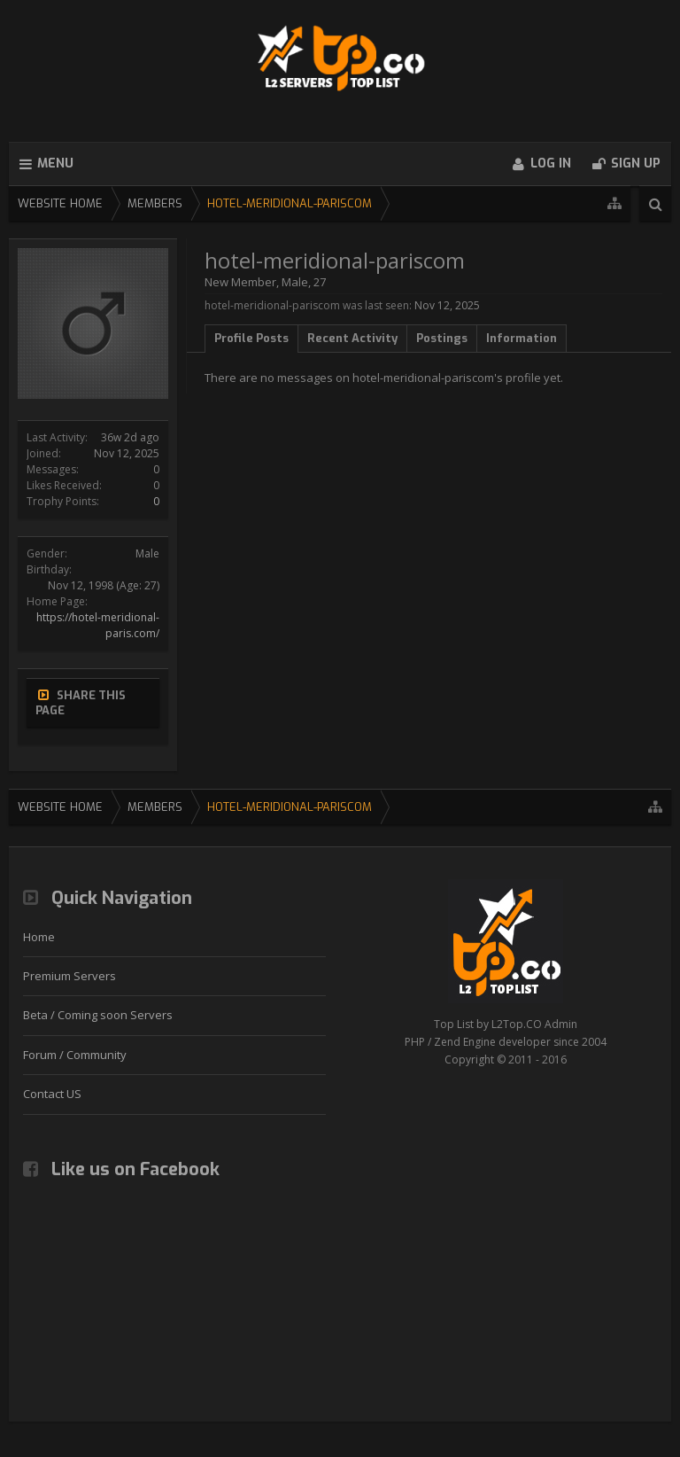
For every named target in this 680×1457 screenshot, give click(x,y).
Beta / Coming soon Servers (98, 1015)
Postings (442, 338)
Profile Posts (251, 338)
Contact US (52, 1094)
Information (521, 338)
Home (39, 937)
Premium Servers (69, 976)
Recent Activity (352, 338)
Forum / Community (75, 1055)
